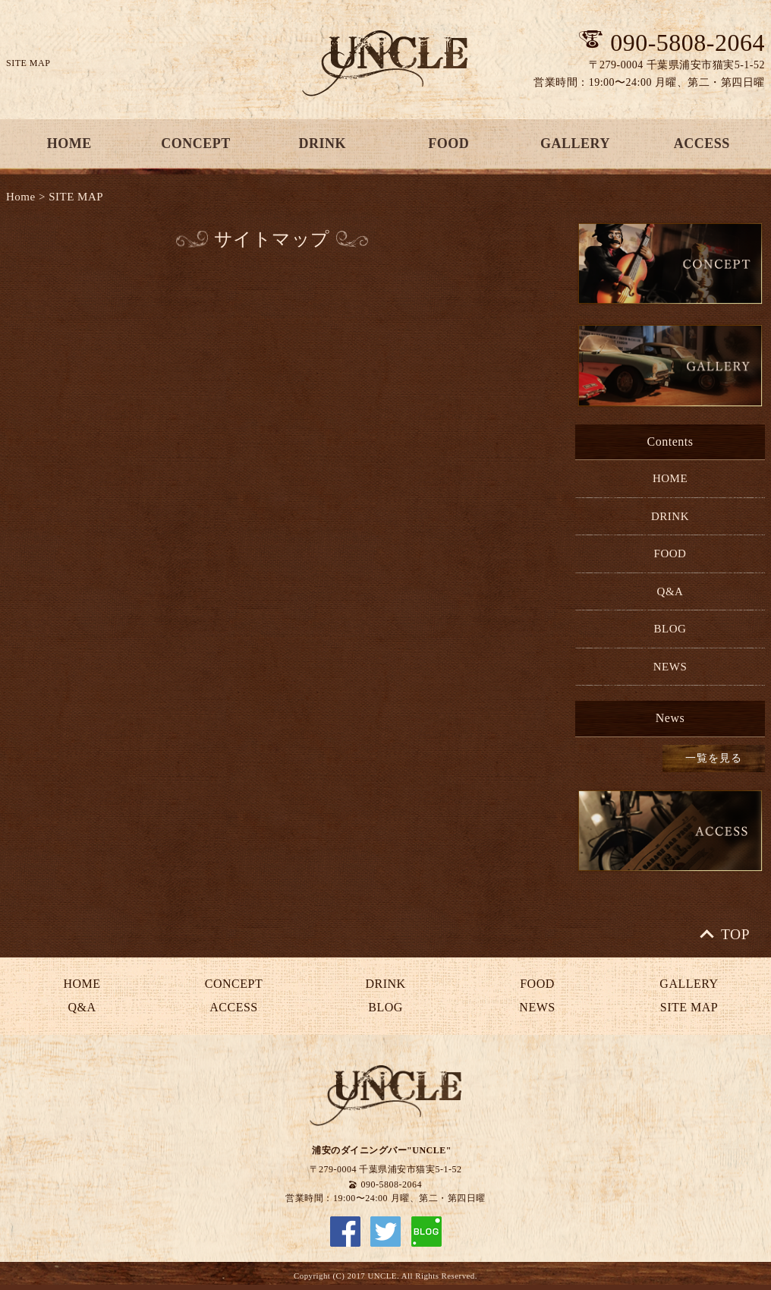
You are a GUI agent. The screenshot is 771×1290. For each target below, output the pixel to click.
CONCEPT (196, 143)
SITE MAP (76, 197)
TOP (735, 934)
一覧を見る (713, 758)
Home (21, 197)
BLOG (670, 629)
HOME (69, 143)
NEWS (670, 667)
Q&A (670, 591)
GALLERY (575, 143)
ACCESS (702, 143)
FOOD (448, 143)
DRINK (322, 143)
